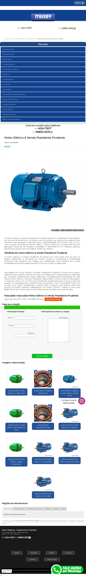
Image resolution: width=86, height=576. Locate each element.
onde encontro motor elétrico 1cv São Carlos (16, 392)
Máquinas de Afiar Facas (10, 99)
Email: (22, 325)
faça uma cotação (53, 299)
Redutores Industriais (9, 114)
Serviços (43, 44)
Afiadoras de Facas (8, 49)
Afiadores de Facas (8, 54)
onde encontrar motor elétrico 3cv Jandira (43, 495)
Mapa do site (52, 559)
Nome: (21, 318)
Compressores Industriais (10, 69)
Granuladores (6, 89)
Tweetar (7, 146)
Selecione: (8, 509)
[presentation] (21, 344)
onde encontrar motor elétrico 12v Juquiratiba (43, 460)
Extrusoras (6, 74)
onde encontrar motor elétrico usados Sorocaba (69, 460)
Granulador (6, 84)
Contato (32, 559)
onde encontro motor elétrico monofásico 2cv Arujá (16, 427)
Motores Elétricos (8, 109)
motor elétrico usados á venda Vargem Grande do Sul (69, 393)
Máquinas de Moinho (9, 104)
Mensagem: (58, 329)
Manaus (63, 509)
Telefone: (24, 334)
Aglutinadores (7, 59)
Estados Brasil (19, 509)
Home (16, 553)
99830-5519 (67, 28)
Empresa (34, 553)
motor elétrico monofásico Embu (43, 426)
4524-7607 (26, 28)
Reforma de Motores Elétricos (11, 119)
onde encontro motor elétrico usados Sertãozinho (16, 461)
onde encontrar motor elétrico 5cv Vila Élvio (69, 426)
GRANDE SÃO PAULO (34, 509)
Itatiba (56, 509)
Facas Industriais (7, 79)
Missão (51, 553)
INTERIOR (48, 509)
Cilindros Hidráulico (8, 64)
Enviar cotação (42, 356)
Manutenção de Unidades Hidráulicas (14, 94)
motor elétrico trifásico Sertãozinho (43, 392)
